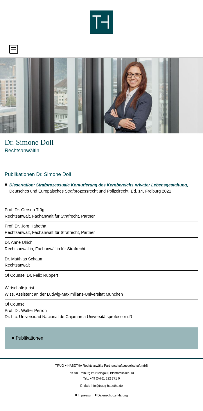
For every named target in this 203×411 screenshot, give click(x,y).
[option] (101, 95)
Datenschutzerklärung (113, 395)
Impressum (85, 395)
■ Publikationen (27, 338)
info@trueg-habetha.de (107, 385)
